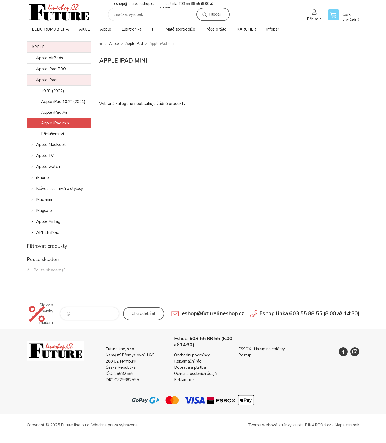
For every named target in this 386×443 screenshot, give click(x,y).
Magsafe (44, 210)
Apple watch (48, 166)
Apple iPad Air (54, 112)
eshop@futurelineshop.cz (134, 3)
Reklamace (184, 379)
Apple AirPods (49, 58)
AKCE (84, 29)
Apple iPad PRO (51, 69)
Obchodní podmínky (192, 355)
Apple (105, 29)
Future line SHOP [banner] (59, 12)
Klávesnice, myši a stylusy (59, 188)
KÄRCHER (246, 29)
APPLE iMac (47, 232)
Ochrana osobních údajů (195, 373)
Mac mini (44, 199)
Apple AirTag (48, 221)
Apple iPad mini (55, 123)
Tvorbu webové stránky (270, 425)
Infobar (272, 29)
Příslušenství (52, 133)
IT (153, 29)
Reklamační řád (188, 361)
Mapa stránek (347, 425)
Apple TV (45, 155)
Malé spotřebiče (180, 29)
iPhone (42, 177)
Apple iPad (46, 80)
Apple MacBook (51, 144)
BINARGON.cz (318, 425)
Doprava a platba (190, 367)
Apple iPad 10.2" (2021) (63, 101)
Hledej (214, 14)
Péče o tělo (216, 29)
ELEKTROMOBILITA (50, 29)
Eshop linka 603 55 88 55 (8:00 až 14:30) (187, 4)
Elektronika (131, 29)
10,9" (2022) (52, 91)
